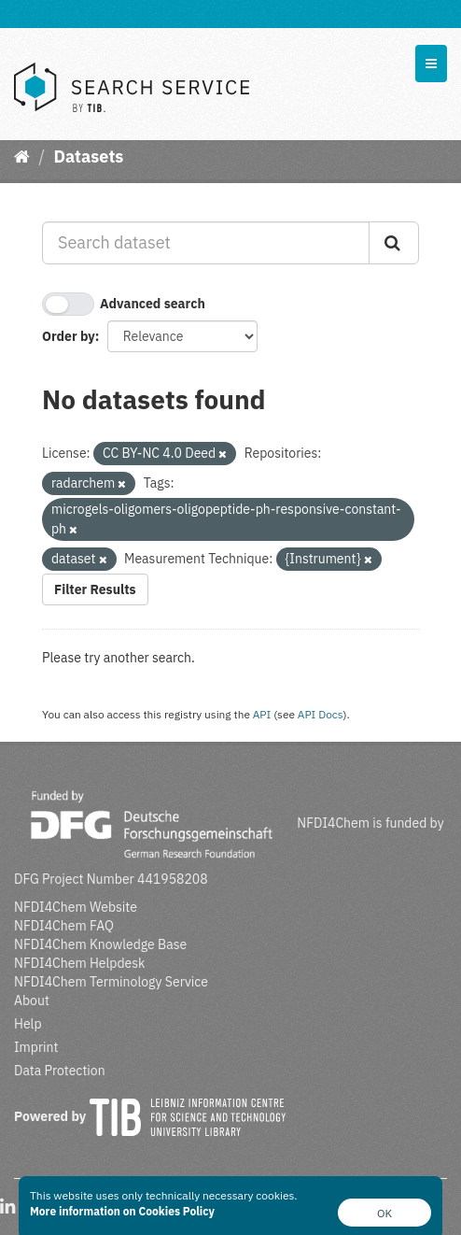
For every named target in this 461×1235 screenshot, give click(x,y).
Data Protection (59, 1070)
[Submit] (394, 242)
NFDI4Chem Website (75, 907)
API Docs (320, 714)
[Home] (22, 156)
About (31, 1000)
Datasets (88, 156)
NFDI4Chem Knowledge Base (100, 944)
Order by (68, 336)
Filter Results (95, 589)
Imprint (36, 1047)
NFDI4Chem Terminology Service (111, 981)
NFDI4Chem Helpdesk (80, 963)
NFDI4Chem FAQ (64, 925)
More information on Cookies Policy (122, 1211)
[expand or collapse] (431, 63)
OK (384, 1213)
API (262, 714)
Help (28, 1023)
